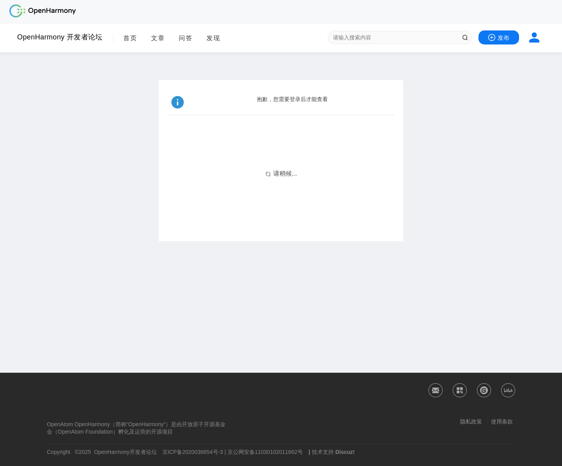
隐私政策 (471, 421)
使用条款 (502, 421)
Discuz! (345, 452)
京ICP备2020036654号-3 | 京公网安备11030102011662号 (232, 452)
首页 (130, 38)
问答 (186, 38)
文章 (158, 38)
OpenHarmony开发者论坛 (125, 452)
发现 (213, 38)
